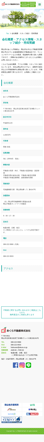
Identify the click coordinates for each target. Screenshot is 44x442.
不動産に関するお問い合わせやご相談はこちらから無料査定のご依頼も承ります (22, 312)
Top (7, 33)
